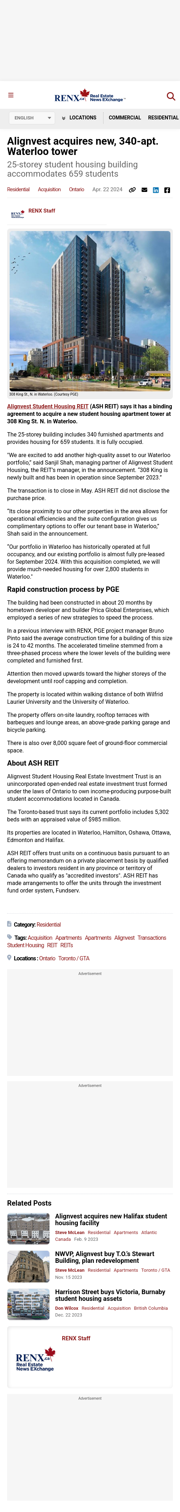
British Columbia (151, 1308)
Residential (18, 189)
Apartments (68, 937)
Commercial (125, 117)
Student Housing (25, 945)
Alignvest (124, 937)
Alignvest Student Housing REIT (48, 406)
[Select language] (32, 118)
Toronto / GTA (73, 958)
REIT (52, 945)
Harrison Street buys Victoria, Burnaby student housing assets (110, 1295)
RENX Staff (41, 211)
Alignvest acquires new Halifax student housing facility (111, 1219)
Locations (79, 117)
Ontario (76, 189)
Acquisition (49, 189)
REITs (66, 945)
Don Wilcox (66, 1308)
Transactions (152, 937)
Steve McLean (70, 1232)
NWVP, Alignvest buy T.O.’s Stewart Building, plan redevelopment (104, 1257)
